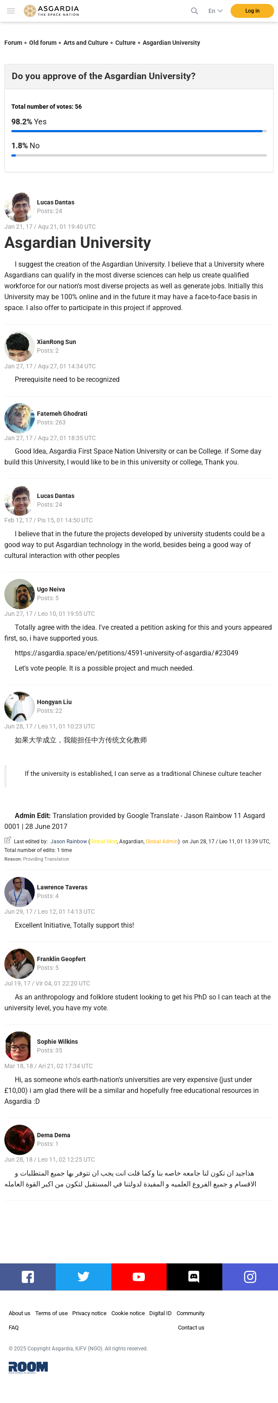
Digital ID (160, 1313)
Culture (125, 42)
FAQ (14, 1327)
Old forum (43, 42)
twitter (83, 1277)
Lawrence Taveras (62, 887)
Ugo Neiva (51, 589)
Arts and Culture (86, 42)
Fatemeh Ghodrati (62, 413)
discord (195, 1277)
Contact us (191, 1327)
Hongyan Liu (54, 701)
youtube (139, 1277)
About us (19, 1313)
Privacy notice (89, 1313)
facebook (29, 1277)
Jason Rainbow (68, 841)
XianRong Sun (56, 341)
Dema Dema (53, 1135)
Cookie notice (128, 1313)
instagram (252, 1277)
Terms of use (51, 1313)
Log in (252, 11)
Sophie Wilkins (57, 1041)
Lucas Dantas (55, 202)
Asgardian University (171, 42)
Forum (13, 42)
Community (190, 1313)
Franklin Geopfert (61, 958)
